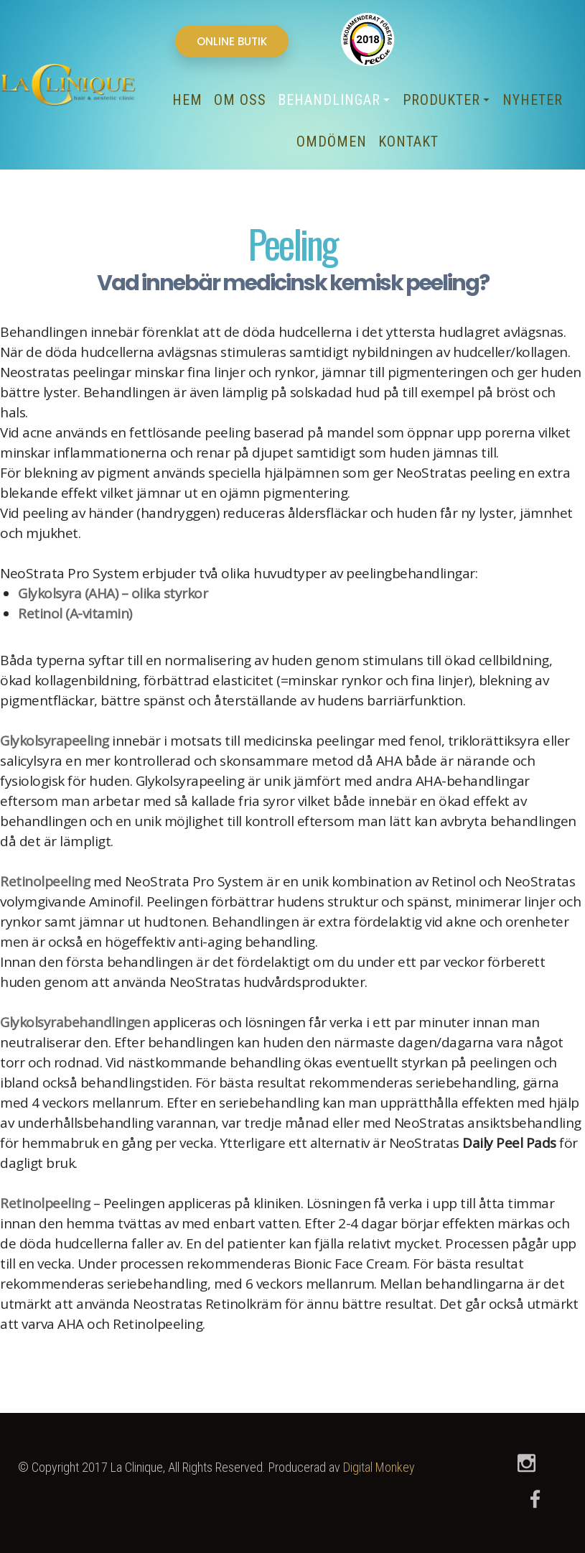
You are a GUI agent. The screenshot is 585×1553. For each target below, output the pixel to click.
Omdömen (331, 141)
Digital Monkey (379, 1467)
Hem (187, 99)
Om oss (240, 99)
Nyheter (532, 99)
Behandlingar (333, 100)
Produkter (445, 100)
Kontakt (408, 141)
